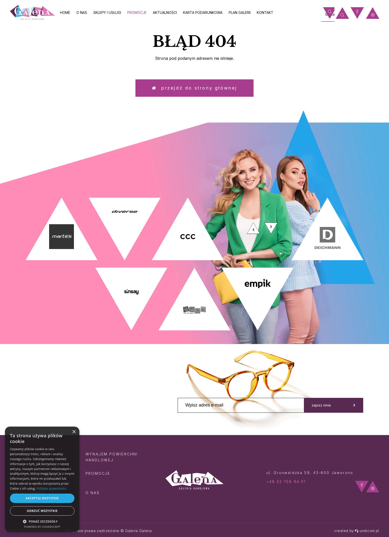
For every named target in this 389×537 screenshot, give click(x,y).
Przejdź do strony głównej (194, 88)
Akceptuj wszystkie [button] (42, 498)
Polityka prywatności (51, 488)
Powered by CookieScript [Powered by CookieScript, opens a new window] (42, 527)
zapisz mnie (334, 405)
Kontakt (265, 12)
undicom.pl (367, 531)
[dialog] (42, 479)
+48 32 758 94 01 (286, 481)
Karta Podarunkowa (203, 12)
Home (65, 12)
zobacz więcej (336, 154)
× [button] (74, 432)
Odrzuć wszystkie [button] (42, 511)
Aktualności (165, 12)
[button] (42, 521)
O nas (81, 12)
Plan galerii (240, 12)
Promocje (137, 12)
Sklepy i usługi (107, 12)
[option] (194, 264)
